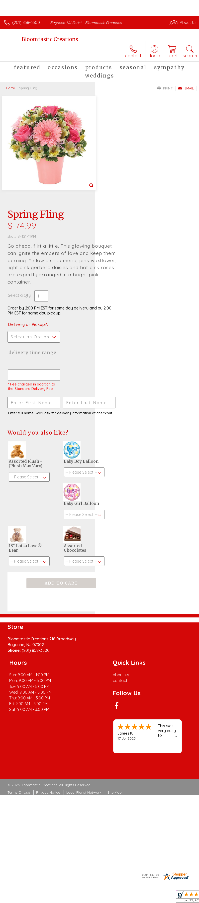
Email (186, 88)
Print (165, 88)
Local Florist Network (83, 704)
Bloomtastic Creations (50, 39)
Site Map (114, 704)
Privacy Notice (48, 704)
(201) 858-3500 (26, 22)
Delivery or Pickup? (122, 218)
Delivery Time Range (119, 251)
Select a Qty (114, 188)
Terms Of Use (18, 704)
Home (10, 88)
